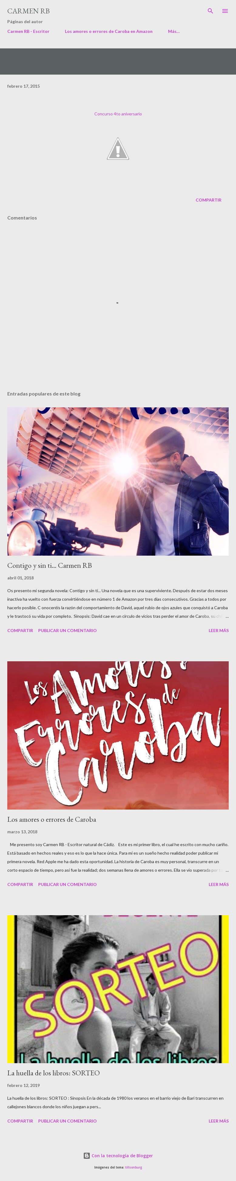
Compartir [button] (208, 199)
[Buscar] (210, 11)
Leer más (219, 630)
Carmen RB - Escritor (28, 31)
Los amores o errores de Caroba (51, 819)
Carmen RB (28, 11)
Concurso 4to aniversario (118, 113)
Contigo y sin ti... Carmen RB (49, 565)
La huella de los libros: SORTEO (53, 1072)
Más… (174, 31)
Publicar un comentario (67, 630)
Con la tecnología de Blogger (118, 1155)
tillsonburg (133, 1167)
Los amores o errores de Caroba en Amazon (109, 31)
